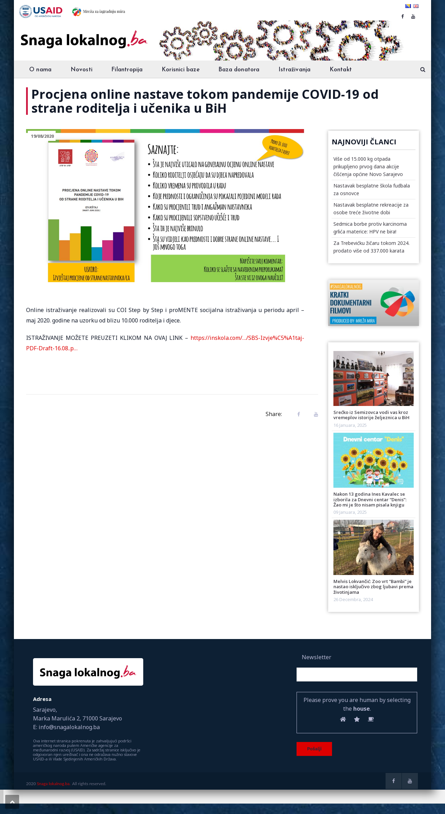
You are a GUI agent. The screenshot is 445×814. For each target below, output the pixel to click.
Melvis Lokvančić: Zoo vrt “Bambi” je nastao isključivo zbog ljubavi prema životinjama (373, 586)
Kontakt (341, 70)
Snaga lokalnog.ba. (54, 783)
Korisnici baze (181, 70)
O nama (40, 70)
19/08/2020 (42, 136)
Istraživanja (294, 70)
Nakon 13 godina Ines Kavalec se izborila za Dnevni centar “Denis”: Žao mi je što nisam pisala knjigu (369, 499)
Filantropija (127, 70)
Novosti (81, 70)
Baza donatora (239, 70)
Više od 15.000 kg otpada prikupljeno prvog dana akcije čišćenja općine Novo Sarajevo (368, 166)
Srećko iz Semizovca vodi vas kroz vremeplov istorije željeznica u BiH (371, 415)
